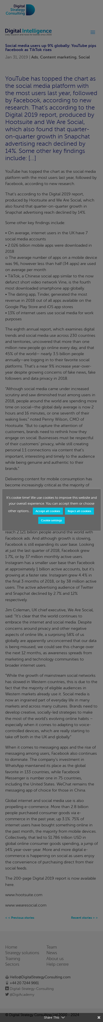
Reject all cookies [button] (79, 511)
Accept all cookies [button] (48, 511)
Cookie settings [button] (51, 520)
